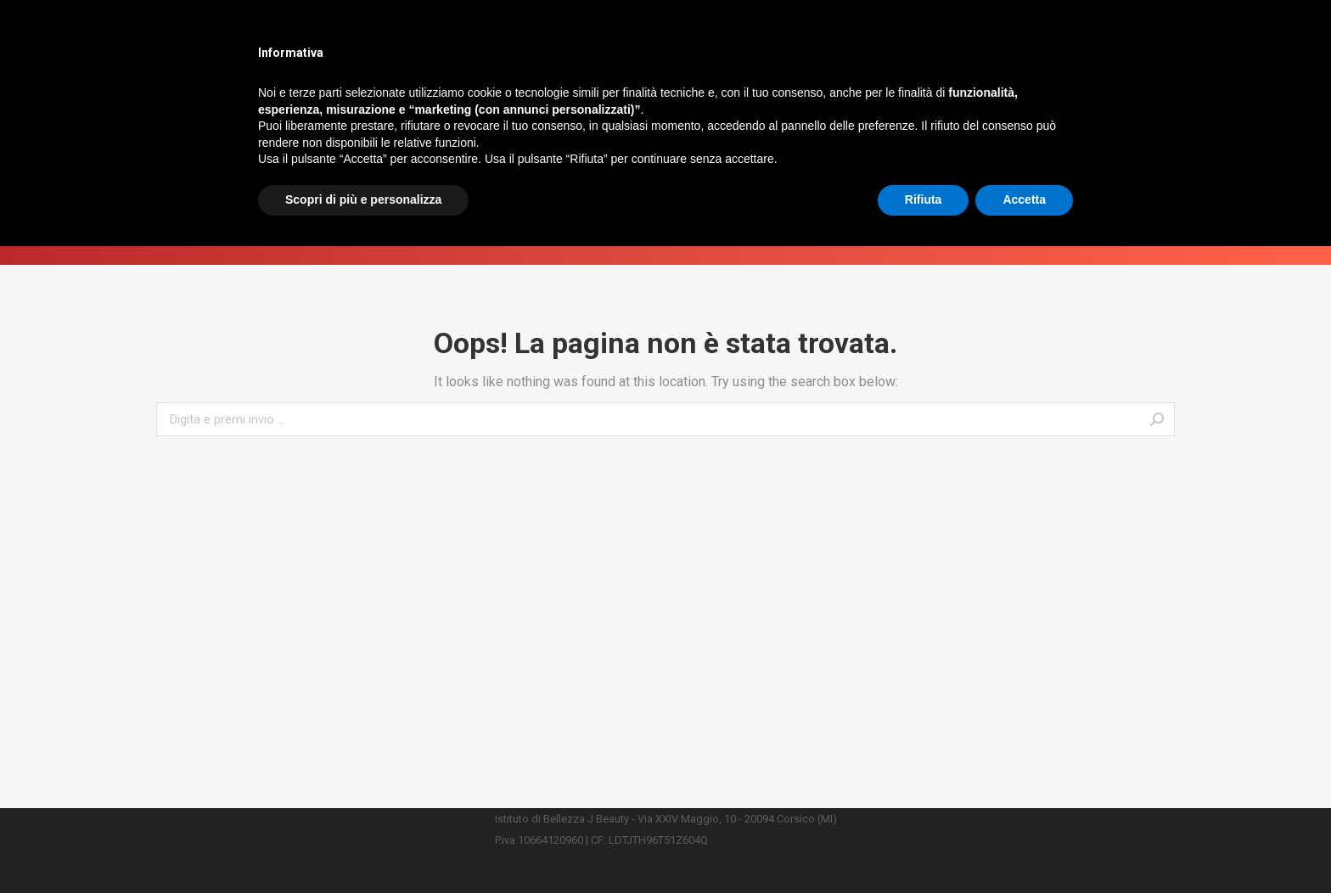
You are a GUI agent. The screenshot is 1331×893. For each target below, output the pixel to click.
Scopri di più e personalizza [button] (363, 846)
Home (630, 239)
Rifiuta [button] (923, 846)
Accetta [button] (1024, 846)
